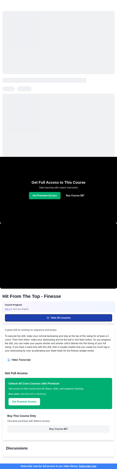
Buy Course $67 (75, 195)
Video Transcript (19, 359)
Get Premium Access (45, 195)
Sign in (8, 309)
